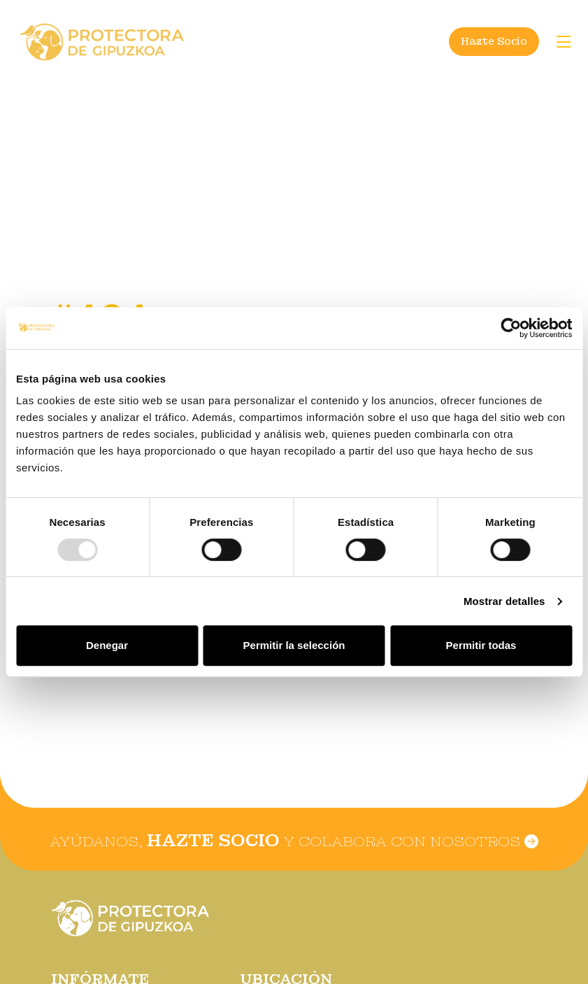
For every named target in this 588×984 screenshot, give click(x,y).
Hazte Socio (494, 41)
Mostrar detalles (504, 601)
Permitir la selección (294, 645)
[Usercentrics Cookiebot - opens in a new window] (511, 328)
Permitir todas (481, 645)
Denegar (107, 645)
